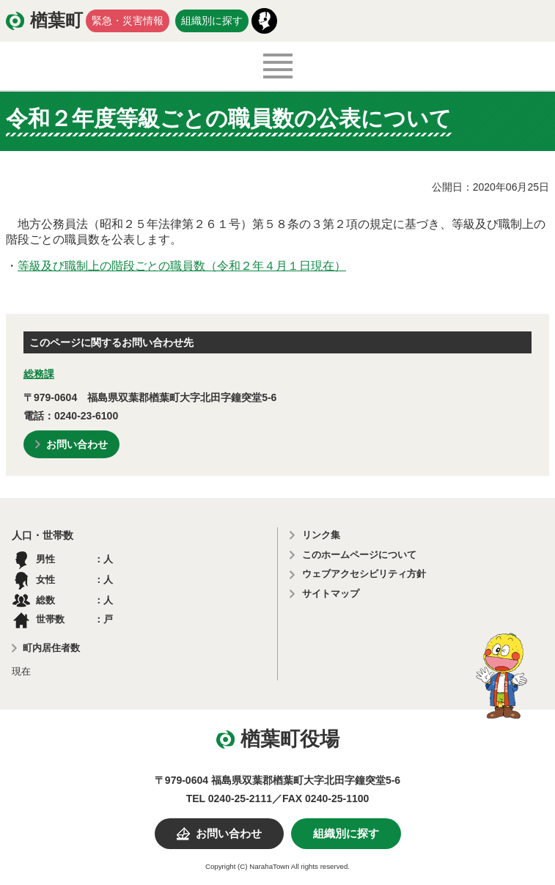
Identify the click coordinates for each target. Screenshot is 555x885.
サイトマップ (330, 593)
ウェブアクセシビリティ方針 (364, 573)
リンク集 (321, 534)
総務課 (38, 374)
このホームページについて (359, 554)
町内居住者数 (51, 647)
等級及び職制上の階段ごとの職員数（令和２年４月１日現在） (182, 266)
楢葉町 (56, 20)
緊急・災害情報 (127, 20)
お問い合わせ (77, 444)
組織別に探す (212, 20)
